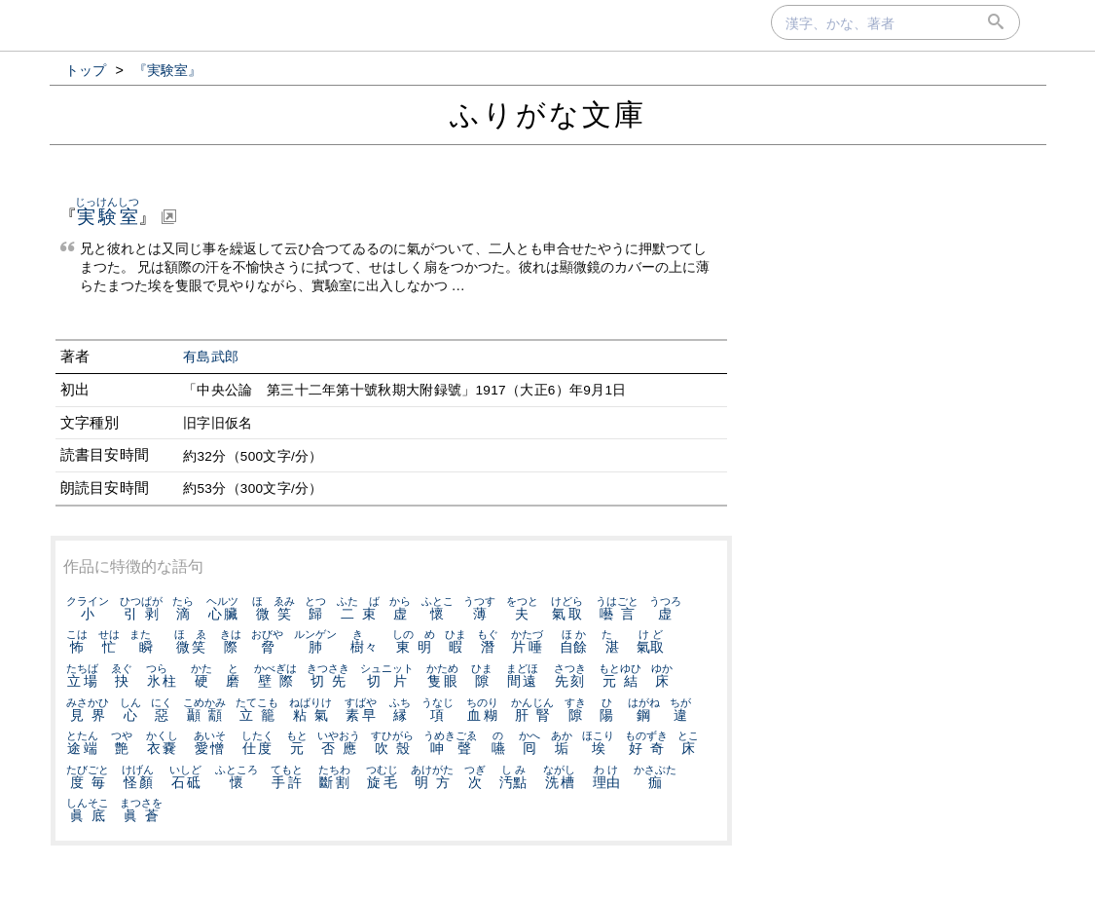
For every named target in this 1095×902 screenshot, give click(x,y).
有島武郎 (210, 357)
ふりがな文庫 (548, 114)
